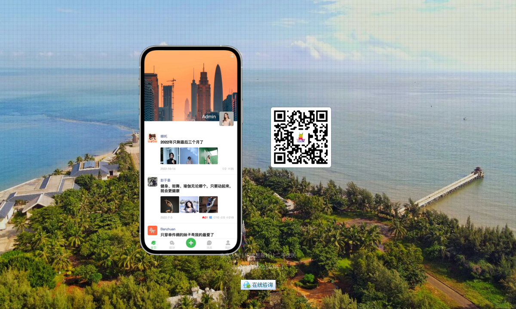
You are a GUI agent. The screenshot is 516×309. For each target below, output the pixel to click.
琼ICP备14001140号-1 (258, 267)
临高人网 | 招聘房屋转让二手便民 (258, 255)
